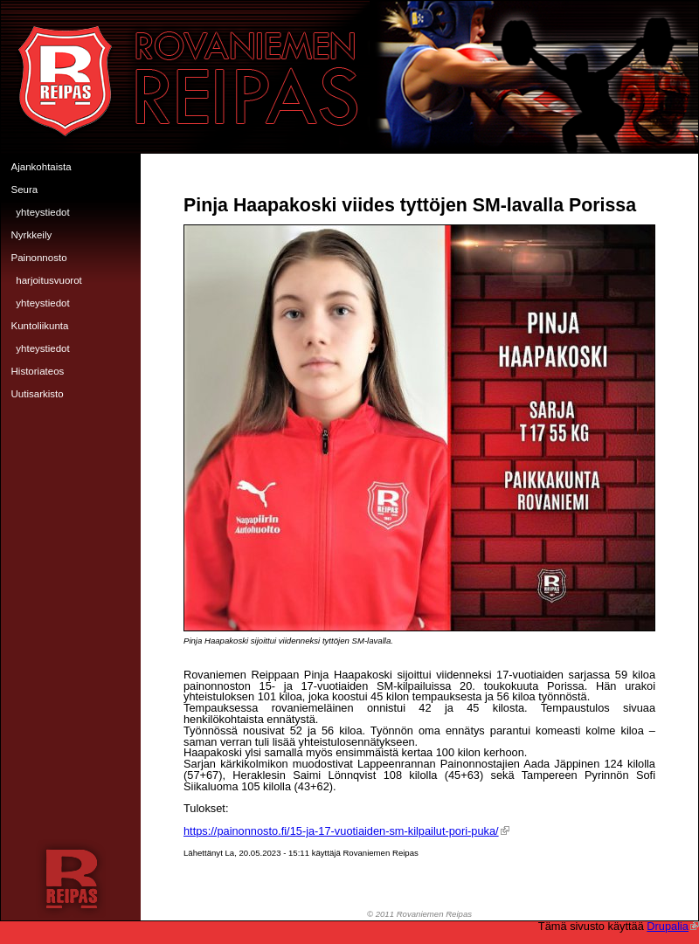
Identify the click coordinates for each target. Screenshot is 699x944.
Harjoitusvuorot (49, 280)
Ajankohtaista (41, 167)
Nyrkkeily (31, 235)
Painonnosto (39, 257)
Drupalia (673, 926)
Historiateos (38, 371)
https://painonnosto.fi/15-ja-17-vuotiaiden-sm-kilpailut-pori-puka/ (346, 830)
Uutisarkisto (37, 394)
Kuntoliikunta (40, 325)
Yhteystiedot (42, 212)
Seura (24, 189)
